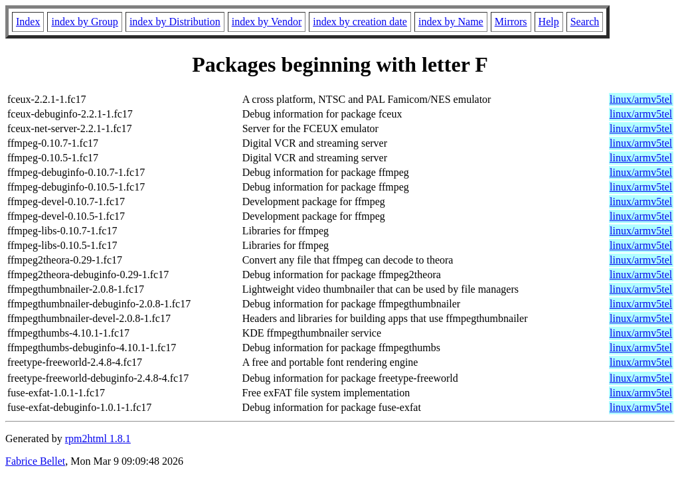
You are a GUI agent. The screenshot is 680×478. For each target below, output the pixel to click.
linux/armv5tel (641, 99)
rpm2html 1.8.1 (98, 438)
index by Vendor (266, 21)
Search (585, 21)
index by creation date (360, 21)
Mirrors (511, 21)
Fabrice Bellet (35, 461)
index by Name (450, 21)
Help (549, 21)
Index (28, 21)
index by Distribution (174, 21)
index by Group (84, 21)
